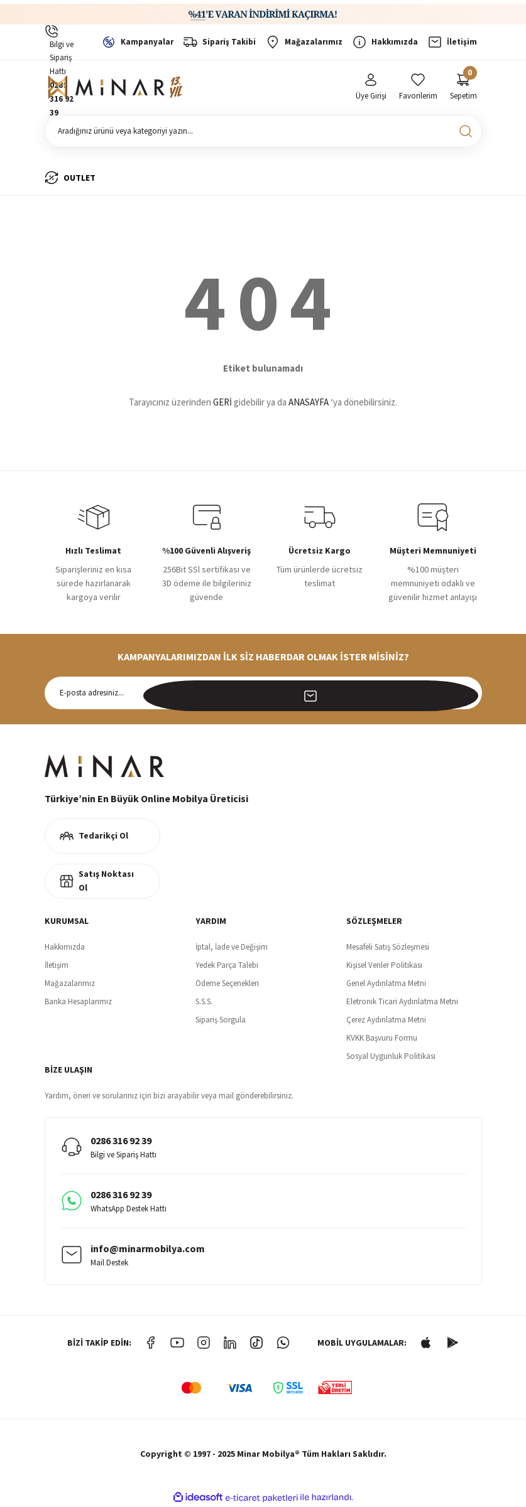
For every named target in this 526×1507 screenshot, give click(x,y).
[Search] (263, 131)
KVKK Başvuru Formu (381, 1037)
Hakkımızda (65, 946)
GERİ (222, 402)
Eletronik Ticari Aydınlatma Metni (402, 1001)
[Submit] (465, 692)
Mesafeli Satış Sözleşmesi (387, 946)
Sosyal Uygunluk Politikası (391, 1056)
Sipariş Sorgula (220, 1019)
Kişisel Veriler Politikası (384, 965)
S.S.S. (203, 1001)
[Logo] (117, 87)
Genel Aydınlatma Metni (386, 983)
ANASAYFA (308, 402)
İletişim (56, 965)
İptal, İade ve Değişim (231, 946)
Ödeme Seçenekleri (227, 983)
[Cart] (463, 87)
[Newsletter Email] (263, 693)
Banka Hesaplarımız (78, 1001)
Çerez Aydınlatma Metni (386, 1019)
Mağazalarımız (70, 983)
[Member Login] (371, 87)
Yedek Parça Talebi (226, 965)
